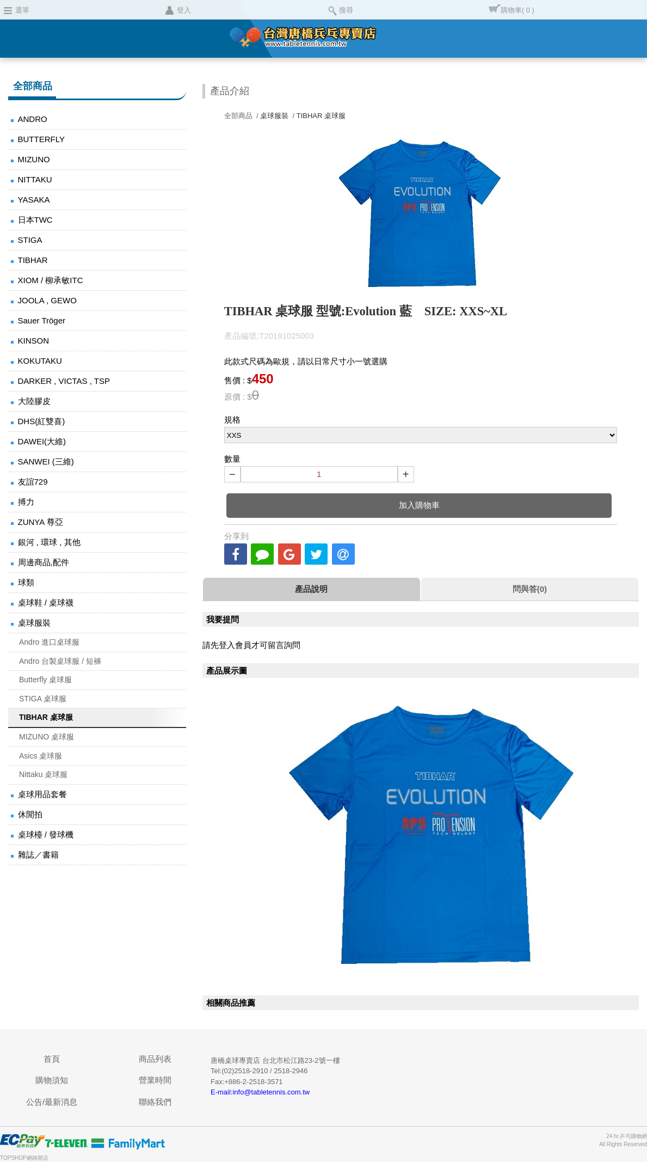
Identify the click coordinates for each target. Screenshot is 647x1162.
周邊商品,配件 (43, 562)
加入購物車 (419, 505)
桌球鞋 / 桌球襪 (46, 602)
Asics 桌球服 (40, 755)
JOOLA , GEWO (47, 300)
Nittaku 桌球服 (43, 774)
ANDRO (32, 119)
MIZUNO (34, 159)
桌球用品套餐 (42, 794)
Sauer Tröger (42, 320)
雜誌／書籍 (38, 854)
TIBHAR (33, 260)
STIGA (30, 239)
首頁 (52, 1058)
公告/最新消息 (51, 1101)
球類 (26, 582)
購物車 (517, 10)
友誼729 (33, 481)
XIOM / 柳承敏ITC (50, 280)
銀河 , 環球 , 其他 (49, 542)
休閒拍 (30, 814)
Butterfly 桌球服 (45, 679)
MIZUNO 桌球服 (46, 736)
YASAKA (34, 199)
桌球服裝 (34, 622)
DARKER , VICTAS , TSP (64, 381)
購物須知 (51, 1080)
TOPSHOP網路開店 (24, 1158)
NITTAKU (35, 179)
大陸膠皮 (34, 401)
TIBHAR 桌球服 (46, 717)
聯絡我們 (155, 1101)
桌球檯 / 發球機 (46, 834)
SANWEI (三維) (46, 461)
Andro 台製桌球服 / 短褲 (60, 661)
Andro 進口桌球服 (49, 642)
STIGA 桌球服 (42, 698)
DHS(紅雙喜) (41, 421)
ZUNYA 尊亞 (40, 522)
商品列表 (155, 1058)
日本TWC (35, 219)
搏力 (26, 501)
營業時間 (155, 1080)
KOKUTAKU (40, 360)
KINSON (34, 340)
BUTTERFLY (41, 139)
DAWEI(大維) (42, 441)
